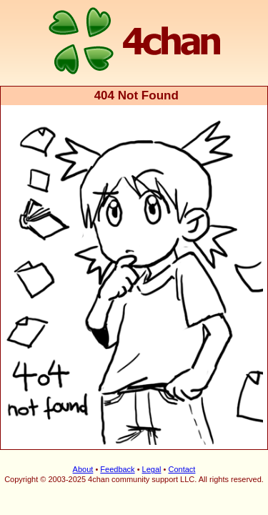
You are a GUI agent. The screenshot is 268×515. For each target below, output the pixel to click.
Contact (181, 458)
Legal (152, 458)
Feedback (117, 458)
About (83, 458)
